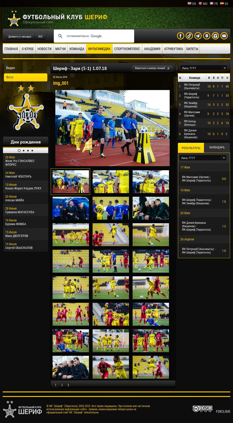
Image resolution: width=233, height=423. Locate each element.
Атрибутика (173, 49)
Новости (44, 49)
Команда (77, 49)
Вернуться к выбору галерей (150, 68)
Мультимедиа (99, 49)
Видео (10, 68)
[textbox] (201, 68)
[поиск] (93, 36)
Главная (11, 49)
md (202, 3)
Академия (152, 49)
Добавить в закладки (19, 36)
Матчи (60, 49)
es (224, 3)
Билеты (192, 49)
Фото (9, 77)
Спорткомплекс (127, 49)
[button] (225, 68)
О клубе (28, 49)
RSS (40, 36)
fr (214, 3)
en (191, 3)
